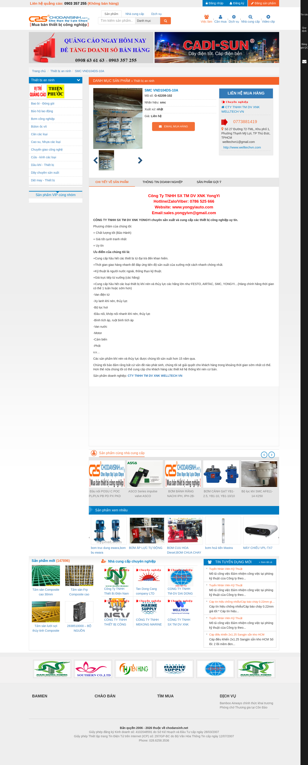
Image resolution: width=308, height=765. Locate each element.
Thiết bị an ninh (60, 71)
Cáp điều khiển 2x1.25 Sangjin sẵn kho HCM (236, 634)
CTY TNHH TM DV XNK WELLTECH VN (240, 109)
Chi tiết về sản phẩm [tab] (112, 182)
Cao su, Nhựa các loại (46, 142)
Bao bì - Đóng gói (42, 103)
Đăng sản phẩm (263, 3)
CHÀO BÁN (105, 696)
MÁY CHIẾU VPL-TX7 (257, 548)
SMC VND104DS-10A (89, 71)
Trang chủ (39, 71)
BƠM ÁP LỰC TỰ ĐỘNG (145, 548)
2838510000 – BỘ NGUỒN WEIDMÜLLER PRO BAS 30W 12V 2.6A (79, 628)
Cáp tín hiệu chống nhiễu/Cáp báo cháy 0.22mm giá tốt (242, 601)
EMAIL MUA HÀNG (173, 126)
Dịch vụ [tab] (156, 14)
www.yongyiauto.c (189, 207)
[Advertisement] (184, 416)
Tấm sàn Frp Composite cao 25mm (79, 592)
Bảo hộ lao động (42, 111)
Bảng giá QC (304, 46)
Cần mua (220, 19)
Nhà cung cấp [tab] (135, 14)
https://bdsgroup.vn (148, 747)
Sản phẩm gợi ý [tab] (209, 182)
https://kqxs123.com (174, 747)
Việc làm (206, 19)
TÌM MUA (165, 696)
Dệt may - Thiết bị (43, 180)
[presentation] (264, 455)
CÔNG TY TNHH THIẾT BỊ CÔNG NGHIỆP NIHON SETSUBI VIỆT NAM (115, 622)
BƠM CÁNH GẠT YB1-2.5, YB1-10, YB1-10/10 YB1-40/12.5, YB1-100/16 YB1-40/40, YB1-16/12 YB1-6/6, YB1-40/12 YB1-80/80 (219, 494)
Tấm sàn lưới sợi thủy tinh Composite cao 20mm (46, 628)
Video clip (268, 19)
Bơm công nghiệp (43, 119)
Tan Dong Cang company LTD (146, 591)
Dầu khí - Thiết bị (42, 165)
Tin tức (304, 14)
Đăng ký (237, 3)
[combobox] (158, 21)
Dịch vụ (234, 19)
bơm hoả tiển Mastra (219, 548)
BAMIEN (39, 696)
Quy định (304, 29)
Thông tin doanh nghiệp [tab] (162, 182)
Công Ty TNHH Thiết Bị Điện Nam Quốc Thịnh (116, 591)
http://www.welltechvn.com (241, 147)
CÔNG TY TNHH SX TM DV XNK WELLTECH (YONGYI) (179, 622)
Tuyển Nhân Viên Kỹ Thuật (225, 568)
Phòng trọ (126, 747)
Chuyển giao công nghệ (47, 149)
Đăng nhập (215, 3)
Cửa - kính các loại (43, 157)
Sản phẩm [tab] (111, 14)
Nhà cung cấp (250, 19)
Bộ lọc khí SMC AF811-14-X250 (257, 494)
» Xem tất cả (265, 562)
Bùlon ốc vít (39, 126)
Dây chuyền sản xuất (45, 172)
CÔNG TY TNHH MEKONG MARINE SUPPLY (149, 622)
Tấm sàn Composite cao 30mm (46, 592)
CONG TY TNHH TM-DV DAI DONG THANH (180, 591)
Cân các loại (39, 134)
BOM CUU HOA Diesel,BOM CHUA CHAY (184, 550)
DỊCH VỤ (228, 696)
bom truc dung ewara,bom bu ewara (108, 550)
